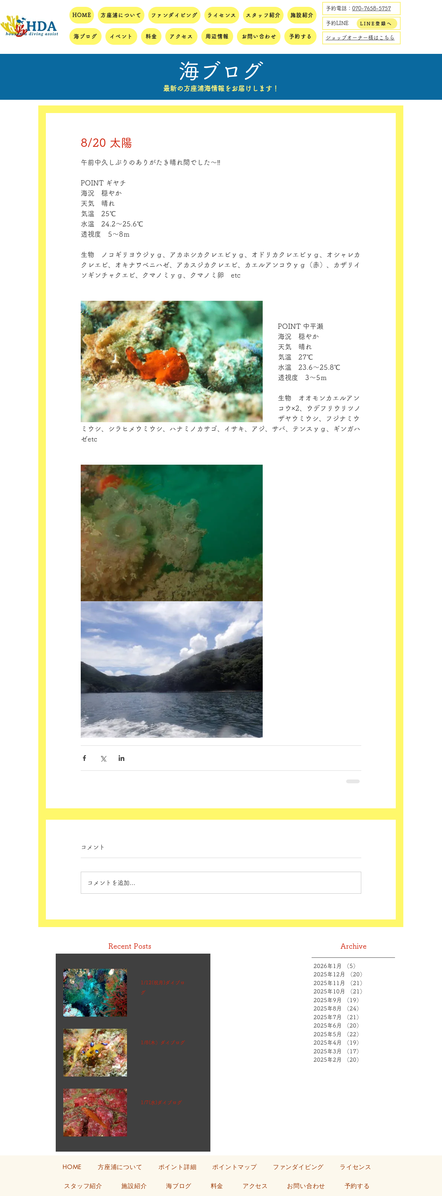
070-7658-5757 (371, 8)
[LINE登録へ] (377, 23)
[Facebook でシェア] (84, 758)
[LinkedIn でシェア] (121, 758)
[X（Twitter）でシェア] (103, 758)
